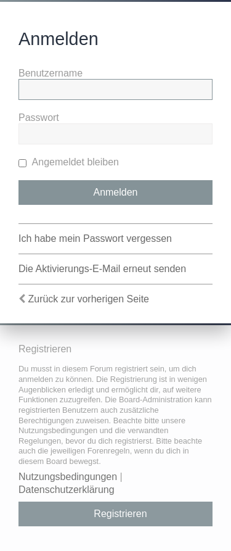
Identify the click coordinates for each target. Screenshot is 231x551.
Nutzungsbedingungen (67, 476)
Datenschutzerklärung (66, 489)
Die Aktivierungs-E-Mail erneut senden (102, 268)
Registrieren (120, 513)
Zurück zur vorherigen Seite (88, 299)
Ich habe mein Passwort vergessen (95, 238)
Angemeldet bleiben (68, 162)
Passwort (38, 117)
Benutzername (50, 73)
